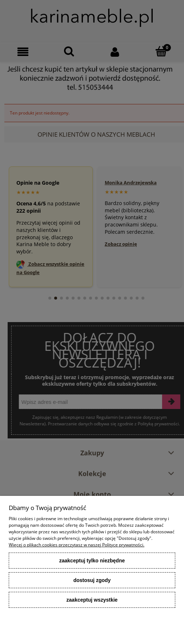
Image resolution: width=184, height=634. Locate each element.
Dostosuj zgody (92, 580)
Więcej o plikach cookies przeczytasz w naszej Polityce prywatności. (76, 545)
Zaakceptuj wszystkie (92, 600)
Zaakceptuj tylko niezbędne (92, 560)
